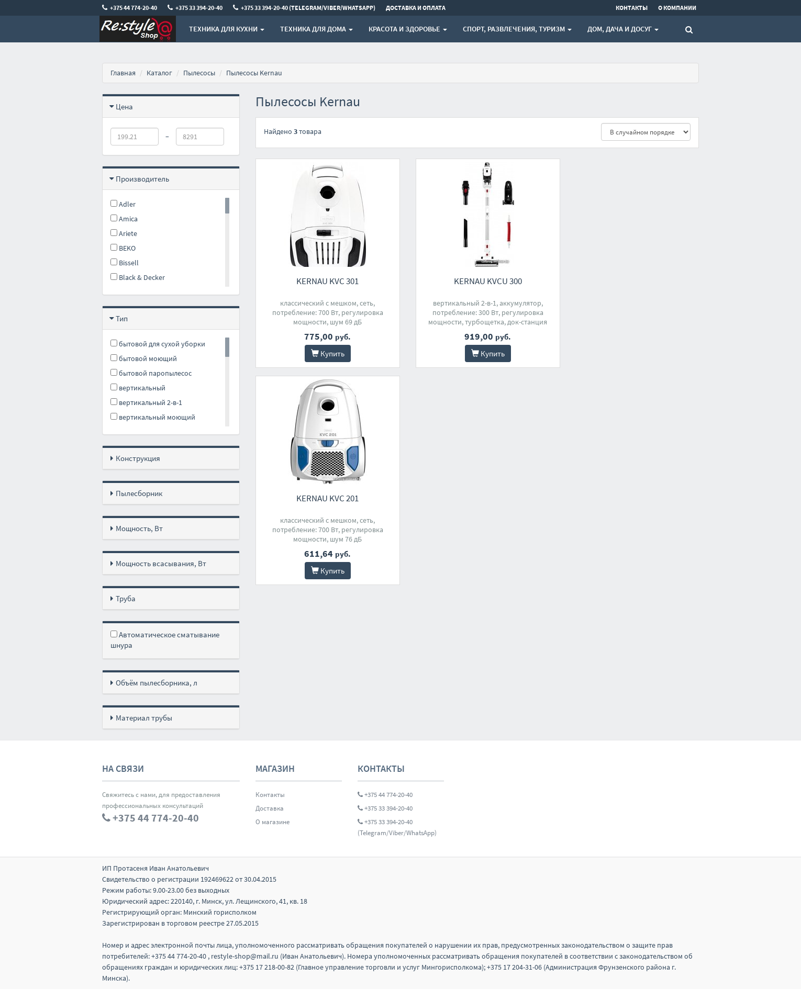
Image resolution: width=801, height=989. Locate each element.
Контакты (270, 794)
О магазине (272, 821)
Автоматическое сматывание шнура (164, 640)
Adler (123, 204)
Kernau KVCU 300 (477, 281)
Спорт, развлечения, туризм (517, 28)
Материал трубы (144, 718)
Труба (126, 598)
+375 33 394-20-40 (385, 808)
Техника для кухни (226, 28)
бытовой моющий (143, 358)
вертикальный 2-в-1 (146, 402)
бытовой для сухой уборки (157, 344)
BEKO (123, 248)
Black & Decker (137, 277)
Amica (124, 218)
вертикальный (137, 387)
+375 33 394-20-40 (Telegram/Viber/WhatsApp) (397, 827)
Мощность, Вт (139, 528)
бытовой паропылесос (151, 373)
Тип (122, 318)
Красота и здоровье (408, 28)
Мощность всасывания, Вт (161, 563)
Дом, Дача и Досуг (623, 28)
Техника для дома (316, 28)
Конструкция (138, 458)
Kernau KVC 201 (630, 281)
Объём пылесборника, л (156, 683)
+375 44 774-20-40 (385, 794)
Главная (123, 72)
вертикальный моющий (152, 417)
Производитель (142, 179)
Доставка (269, 808)
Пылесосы (199, 72)
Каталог (159, 72)
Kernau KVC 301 (324, 281)
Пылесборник (139, 493)
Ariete (123, 233)
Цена (124, 106)
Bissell (124, 262)
